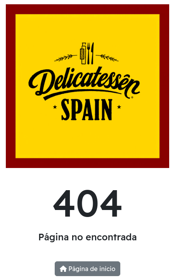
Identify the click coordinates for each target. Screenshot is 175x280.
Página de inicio (88, 269)
